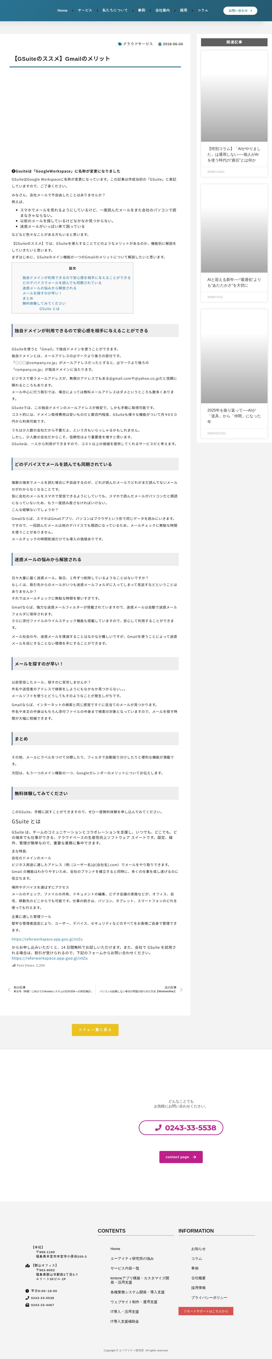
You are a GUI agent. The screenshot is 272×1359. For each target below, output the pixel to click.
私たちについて (115, 10)
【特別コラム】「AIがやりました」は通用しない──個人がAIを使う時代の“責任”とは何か (234, 154)
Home (62, 10)
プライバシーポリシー (209, 1298)
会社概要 (198, 1278)
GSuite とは (50, 308)
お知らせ (198, 1249)
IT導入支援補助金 (124, 1321)
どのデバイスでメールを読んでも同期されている (62, 282)
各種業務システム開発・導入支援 (137, 1292)
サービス (85, 10)
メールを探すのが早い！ (42, 293)
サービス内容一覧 (124, 1268)
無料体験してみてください (44, 303)
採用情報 (198, 1288)
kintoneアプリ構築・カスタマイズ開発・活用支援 (139, 1280)
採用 (183, 10)
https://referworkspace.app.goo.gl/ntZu (47, 938)
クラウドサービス (138, 44)
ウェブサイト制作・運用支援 (133, 1302)
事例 (141, 10)
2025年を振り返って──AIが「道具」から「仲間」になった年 (234, 416)
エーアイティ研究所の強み (132, 1259)
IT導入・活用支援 (124, 1312)
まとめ (28, 298)
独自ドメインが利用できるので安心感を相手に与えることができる (77, 277)
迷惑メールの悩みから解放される (50, 287)
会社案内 (162, 10)
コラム (202, 10)
